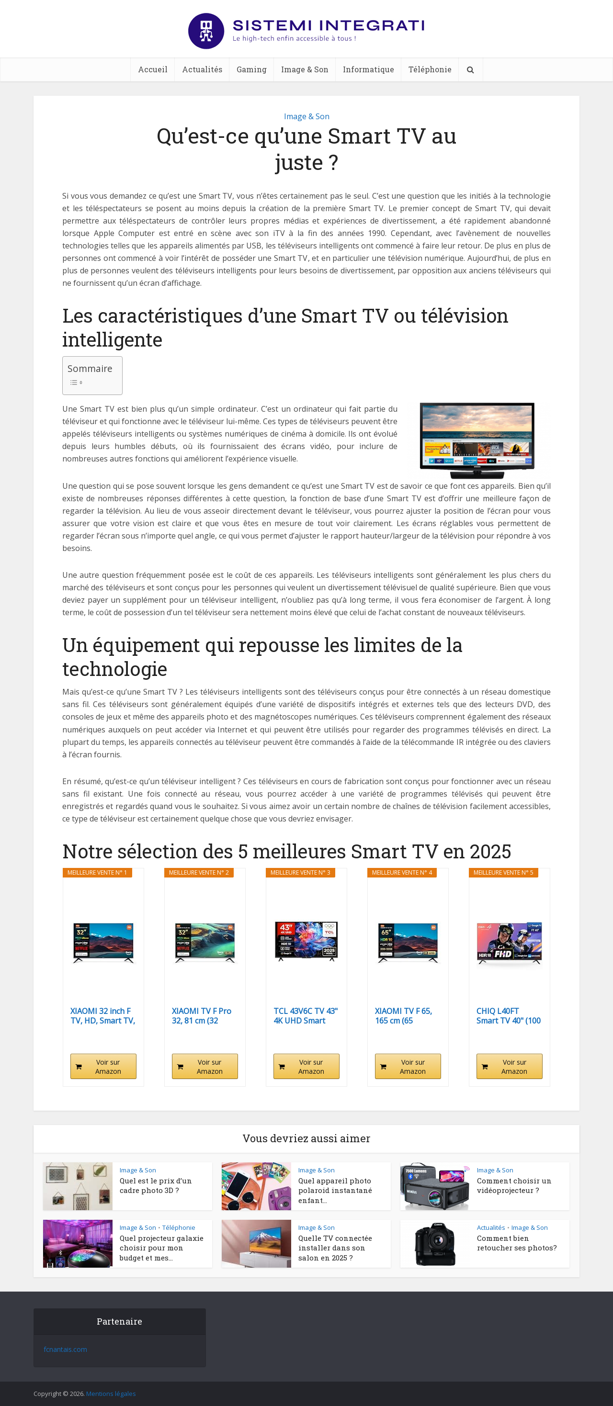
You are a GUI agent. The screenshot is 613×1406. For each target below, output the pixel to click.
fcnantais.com (65, 1349)
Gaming (252, 69)
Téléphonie (430, 69)
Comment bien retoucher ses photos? (518, 1242)
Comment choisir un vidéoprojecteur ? (514, 1185)
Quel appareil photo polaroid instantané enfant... (335, 1190)
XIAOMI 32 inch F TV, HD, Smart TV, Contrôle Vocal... (102, 1015)
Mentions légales (111, 1393)
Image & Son (305, 69)
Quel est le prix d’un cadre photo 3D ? (156, 1185)
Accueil (153, 69)
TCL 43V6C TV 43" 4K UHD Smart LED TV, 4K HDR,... (305, 1015)
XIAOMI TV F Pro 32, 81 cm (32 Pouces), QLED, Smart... (201, 1015)
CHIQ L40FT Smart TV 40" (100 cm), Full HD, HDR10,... (509, 1015)
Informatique (368, 69)
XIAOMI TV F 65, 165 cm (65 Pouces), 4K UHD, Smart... (406, 1015)
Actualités (202, 69)
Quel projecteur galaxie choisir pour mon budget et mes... (162, 1247)
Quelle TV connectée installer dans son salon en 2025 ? (335, 1247)
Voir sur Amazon (108, 1066)
